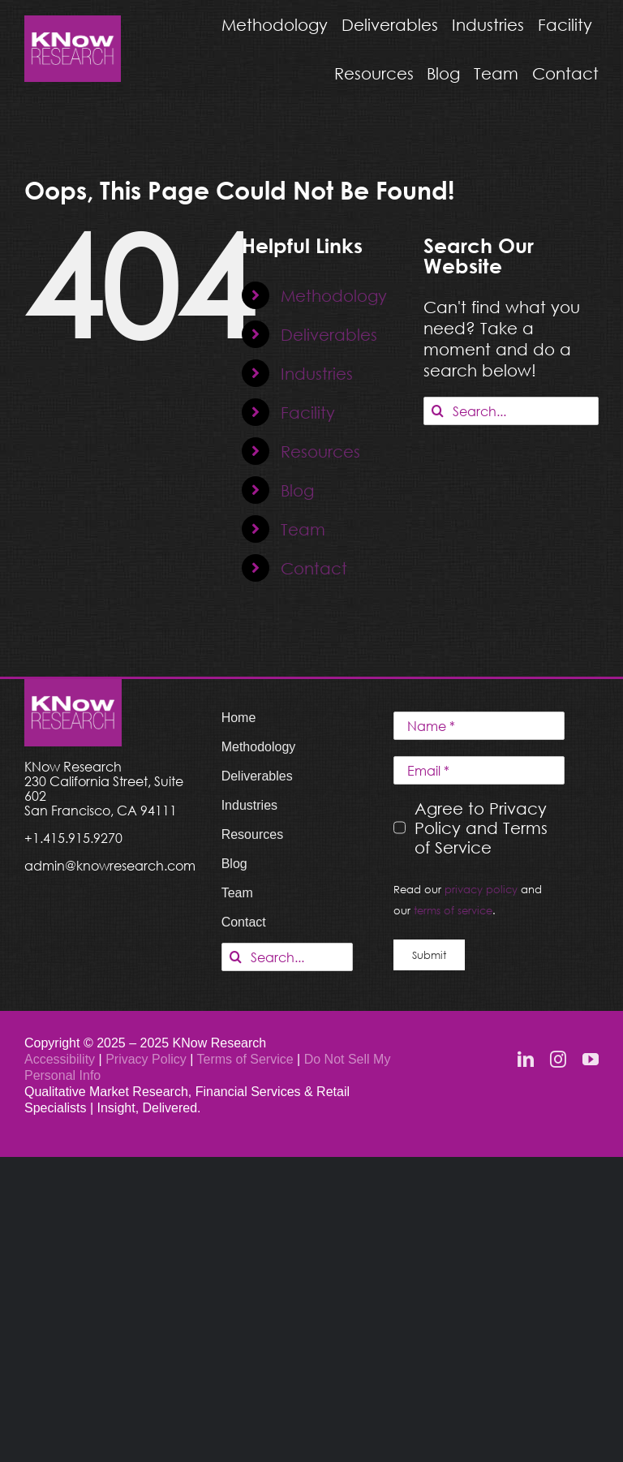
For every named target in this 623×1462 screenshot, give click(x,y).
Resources (320, 451)
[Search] (437, 411)
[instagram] (558, 1059)
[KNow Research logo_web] (72, 23)
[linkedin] (526, 1059)
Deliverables (329, 334)
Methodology (334, 295)
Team (303, 529)
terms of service (453, 910)
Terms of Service (245, 1059)
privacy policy (481, 889)
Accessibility (59, 1059)
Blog (297, 490)
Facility (308, 412)
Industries (317, 373)
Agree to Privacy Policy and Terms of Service (481, 827)
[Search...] (511, 411)
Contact (314, 568)
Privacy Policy (147, 1059)
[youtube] (590, 1059)
